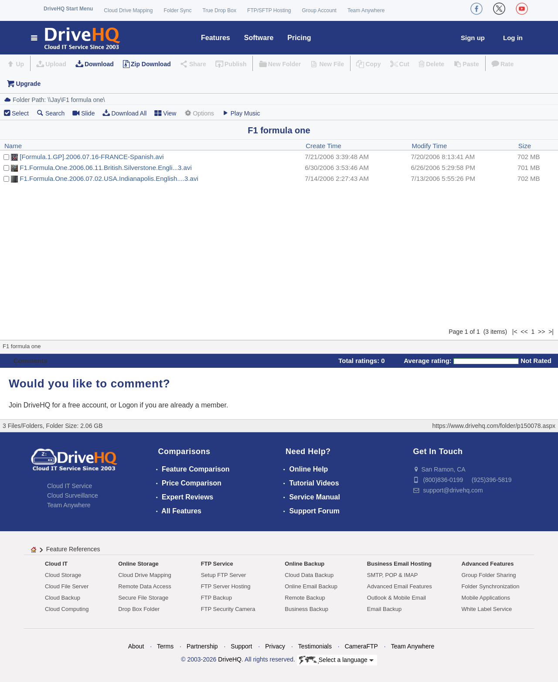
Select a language (336, 660)
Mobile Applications (486, 597)
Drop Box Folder (139, 609)
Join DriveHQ (30, 405)
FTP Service (217, 563)
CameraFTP (361, 646)
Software (259, 37)
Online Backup (304, 563)
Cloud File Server (66, 586)
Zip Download (151, 64)
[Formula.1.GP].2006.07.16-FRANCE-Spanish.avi (91, 156)
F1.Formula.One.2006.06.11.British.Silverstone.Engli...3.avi (105, 167)
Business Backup (306, 609)
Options (199, 113)
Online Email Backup (311, 586)
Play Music (241, 113)
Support (241, 646)
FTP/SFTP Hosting (269, 10)
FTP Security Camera (228, 609)
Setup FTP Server (223, 575)
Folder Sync (177, 10)
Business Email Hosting (399, 563)
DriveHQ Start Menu (68, 9)
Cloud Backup (62, 597)
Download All (124, 113)
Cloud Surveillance (72, 495)
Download (99, 64)
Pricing (299, 37)
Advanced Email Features (399, 586)
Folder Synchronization (491, 586)
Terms (165, 646)
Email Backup (384, 609)
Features (215, 37)
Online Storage (138, 563)
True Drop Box (219, 10)
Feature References (73, 549)
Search (51, 113)
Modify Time (429, 145)
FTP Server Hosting (226, 586)
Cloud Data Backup (309, 575)
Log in (513, 37)
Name (13, 145)
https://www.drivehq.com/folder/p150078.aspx (494, 425)
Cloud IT (56, 563)
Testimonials (315, 646)
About (136, 646)
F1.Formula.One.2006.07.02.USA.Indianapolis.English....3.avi (109, 178)
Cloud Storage (63, 575)
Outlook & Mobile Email (396, 597)
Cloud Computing (66, 609)
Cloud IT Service (69, 485)
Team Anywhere (365, 10)
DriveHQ (230, 659)
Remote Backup (305, 597)
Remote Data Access (144, 586)
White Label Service (487, 609)
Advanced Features (488, 563)
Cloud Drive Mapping (128, 10)
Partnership (202, 646)
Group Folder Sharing (489, 575)
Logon (128, 405)
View (165, 113)
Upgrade (28, 83)
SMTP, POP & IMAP (392, 575)
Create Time (323, 145)
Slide (83, 113)
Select (20, 113)
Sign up (473, 37)
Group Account (319, 10)
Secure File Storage (143, 597)
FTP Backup (216, 597)
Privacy (275, 646)
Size (524, 145)
